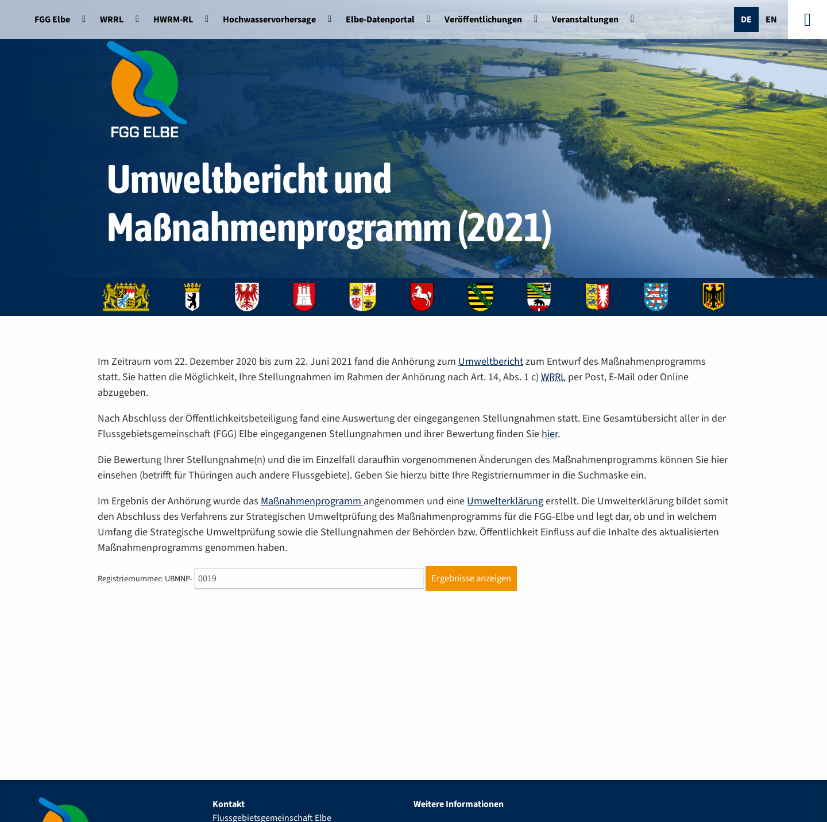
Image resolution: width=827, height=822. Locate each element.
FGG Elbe (52, 19)
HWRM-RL (173, 19)
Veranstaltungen (585, 19)
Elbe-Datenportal (380, 19)
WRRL (111, 19)
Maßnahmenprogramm (312, 501)
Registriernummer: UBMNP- (145, 579)
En (771, 19)
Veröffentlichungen (483, 19)
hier (550, 434)
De (746, 19)
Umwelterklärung (505, 501)
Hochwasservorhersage (269, 19)
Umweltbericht (490, 361)
